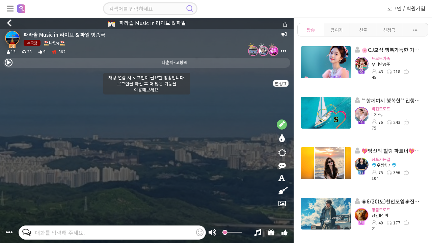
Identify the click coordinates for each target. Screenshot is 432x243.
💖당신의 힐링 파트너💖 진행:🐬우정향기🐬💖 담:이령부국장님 (388, 150)
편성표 (281, 83)
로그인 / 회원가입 (406, 8)
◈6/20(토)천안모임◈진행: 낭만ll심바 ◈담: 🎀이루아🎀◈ (388, 201)
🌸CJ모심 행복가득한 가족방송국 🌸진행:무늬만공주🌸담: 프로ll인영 (388, 49)
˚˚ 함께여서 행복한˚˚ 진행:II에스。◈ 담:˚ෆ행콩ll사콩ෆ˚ (388, 100)
